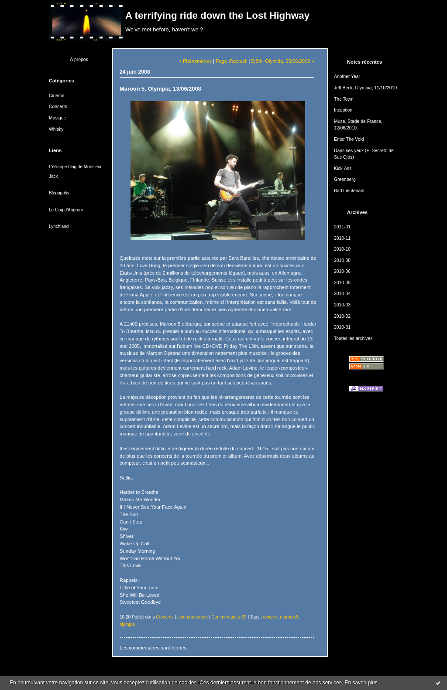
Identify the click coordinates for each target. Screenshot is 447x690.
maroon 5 (289, 617)
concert (270, 617)
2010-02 (342, 316)
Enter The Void (349, 139)
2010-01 (342, 327)
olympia (127, 624)
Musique (57, 118)
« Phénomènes (195, 61)
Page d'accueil (231, 61)
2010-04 (342, 293)
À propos (79, 59)
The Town (344, 99)
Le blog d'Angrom (66, 209)
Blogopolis (59, 192)
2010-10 (342, 249)
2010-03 (342, 305)
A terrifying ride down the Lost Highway (217, 15)
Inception (343, 110)
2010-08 (342, 260)
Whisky (56, 129)
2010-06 (342, 271)
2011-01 (342, 226)
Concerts (58, 106)
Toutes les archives (353, 338)
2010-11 (342, 238)
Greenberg (345, 179)
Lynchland (59, 226)
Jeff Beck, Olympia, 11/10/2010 (365, 87)
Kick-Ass (342, 168)
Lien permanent (192, 617)
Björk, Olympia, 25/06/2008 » (282, 61)
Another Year (347, 76)
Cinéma (57, 95)
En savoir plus (360, 683)
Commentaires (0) (229, 617)
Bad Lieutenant (349, 190)
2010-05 (342, 282)
